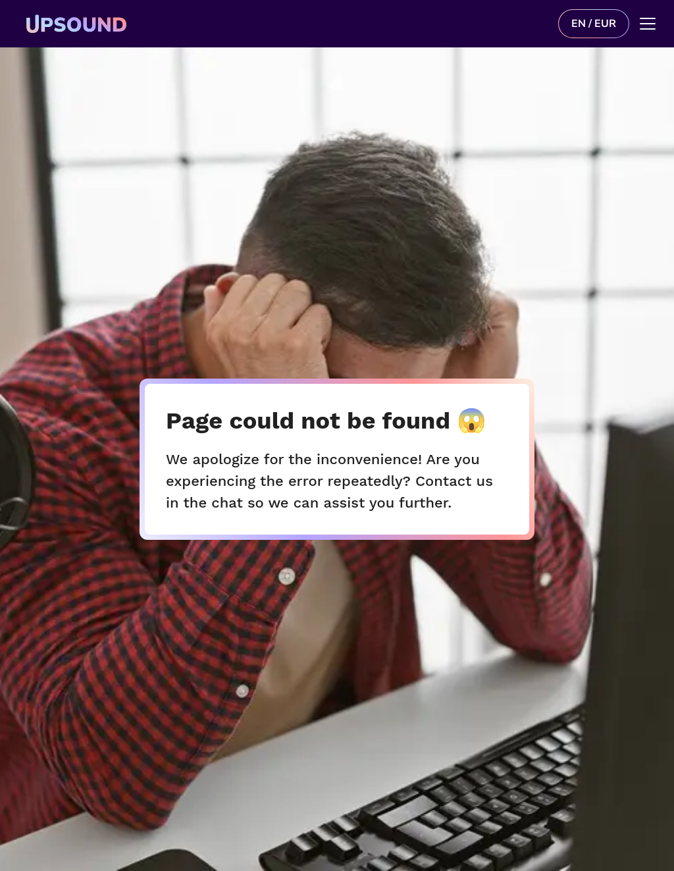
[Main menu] (647, 23)
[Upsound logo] (185, 23)
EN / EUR (593, 23)
